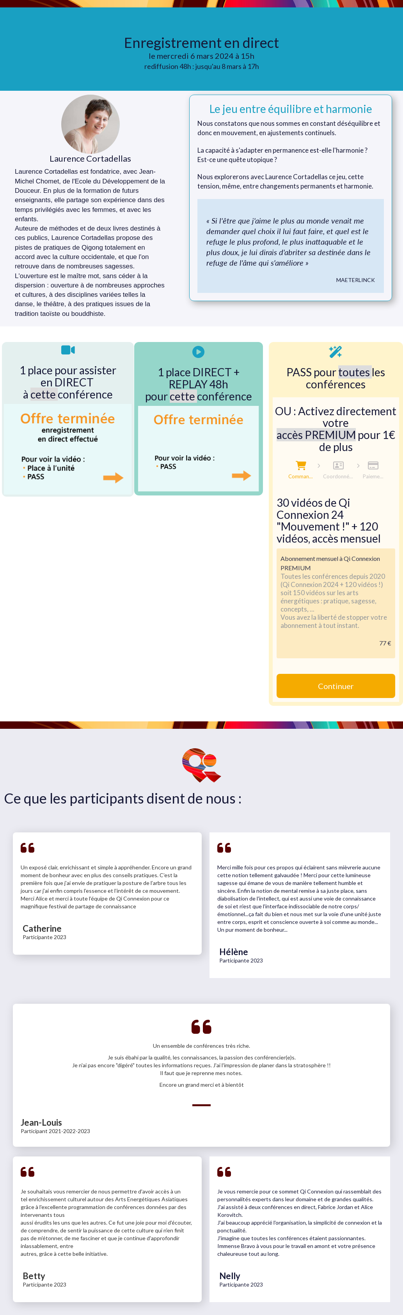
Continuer (336, 686)
